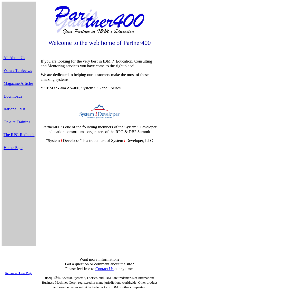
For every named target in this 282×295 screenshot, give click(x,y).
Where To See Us (18, 70)
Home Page (13, 147)
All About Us (14, 57)
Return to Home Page (18, 273)
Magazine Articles (18, 83)
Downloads (13, 96)
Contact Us (104, 268)
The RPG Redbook (19, 134)
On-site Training (17, 122)
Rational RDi (14, 109)
